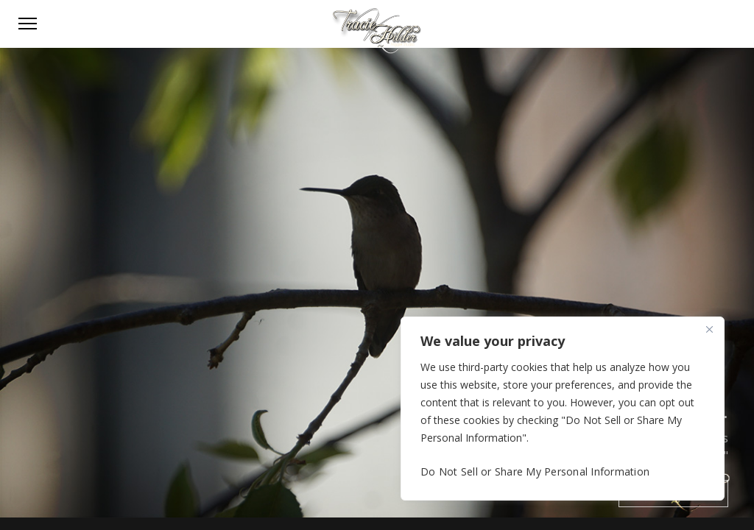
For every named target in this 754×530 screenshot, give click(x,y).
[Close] (709, 329)
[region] (563, 409)
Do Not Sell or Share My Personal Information (534, 471)
